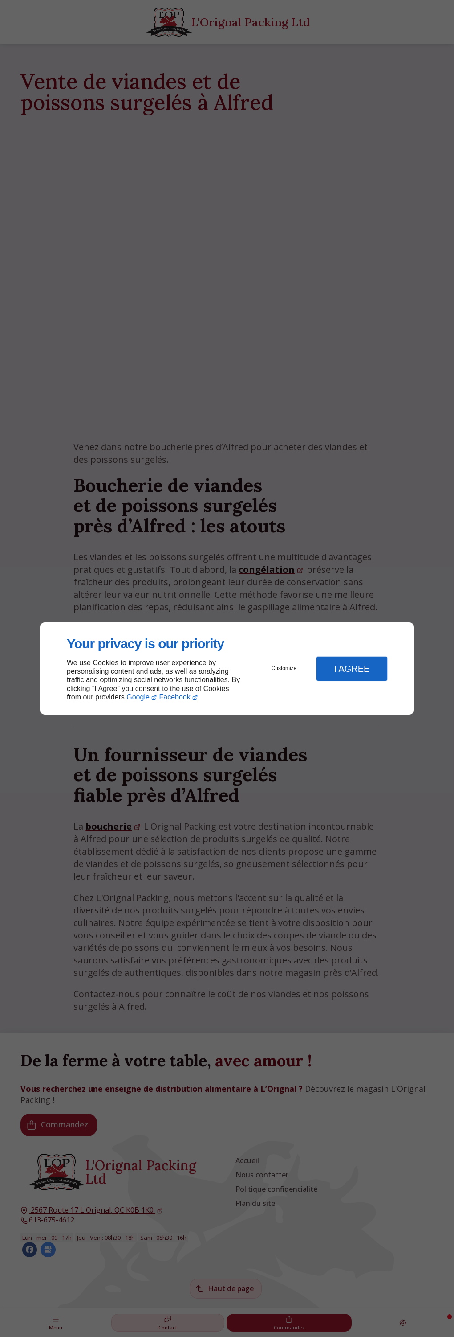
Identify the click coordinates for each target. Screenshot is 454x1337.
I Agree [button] (351, 669)
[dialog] (227, 668)
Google (138, 697)
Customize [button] (284, 668)
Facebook (175, 697)
